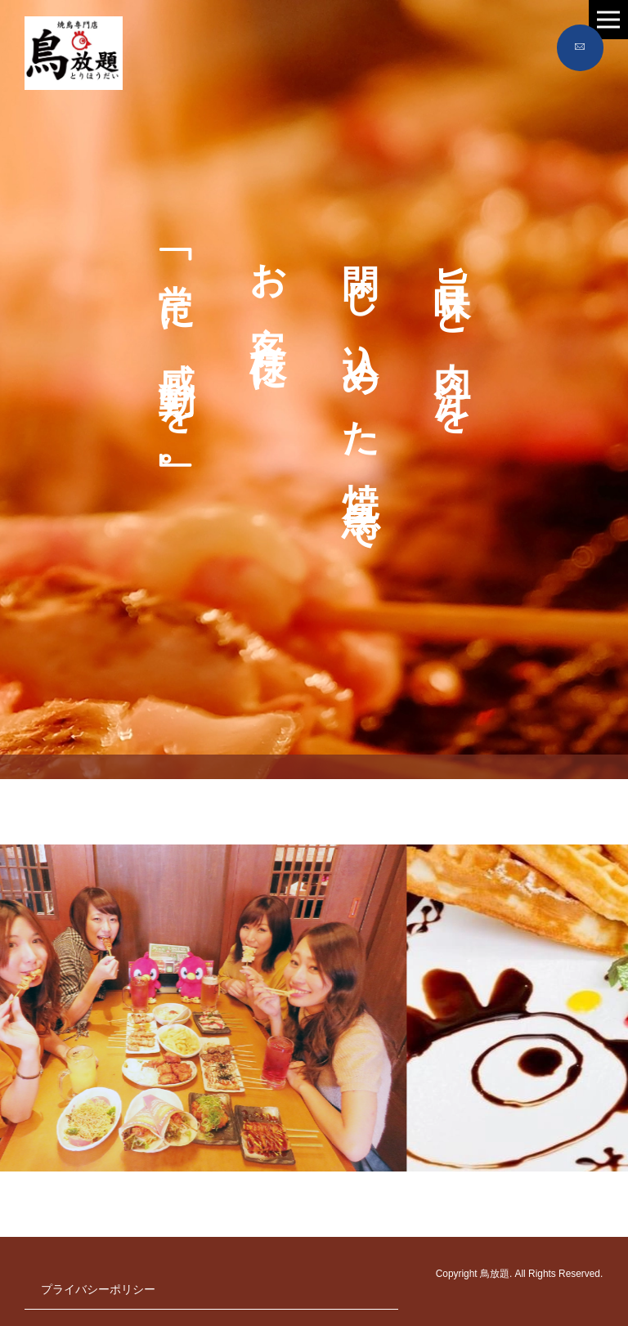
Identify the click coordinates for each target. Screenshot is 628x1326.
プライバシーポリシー (98, 1289)
